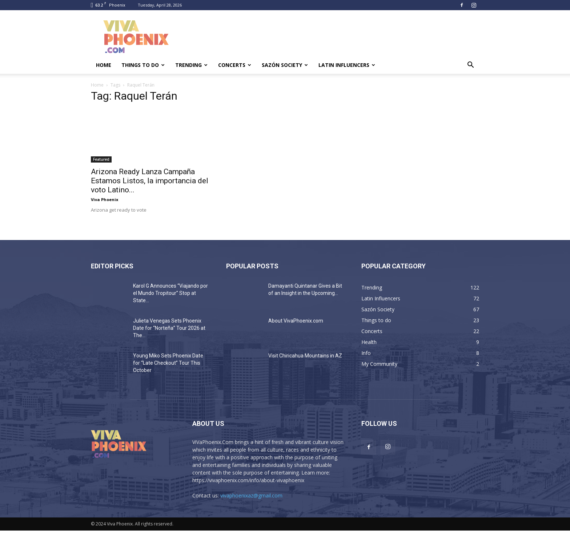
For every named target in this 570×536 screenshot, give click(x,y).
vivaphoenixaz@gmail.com (251, 495)
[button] (470, 65)
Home (103, 64)
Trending (191, 64)
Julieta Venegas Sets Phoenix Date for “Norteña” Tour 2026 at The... (169, 328)
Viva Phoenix (104, 199)
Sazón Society (285, 64)
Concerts (234, 64)
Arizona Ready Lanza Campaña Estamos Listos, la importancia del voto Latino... (149, 180)
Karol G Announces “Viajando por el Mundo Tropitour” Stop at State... (170, 293)
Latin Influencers (346, 64)
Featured (101, 159)
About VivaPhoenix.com (295, 321)
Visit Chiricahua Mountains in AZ (305, 356)
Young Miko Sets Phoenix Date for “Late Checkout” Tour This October (168, 363)
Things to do (143, 64)
